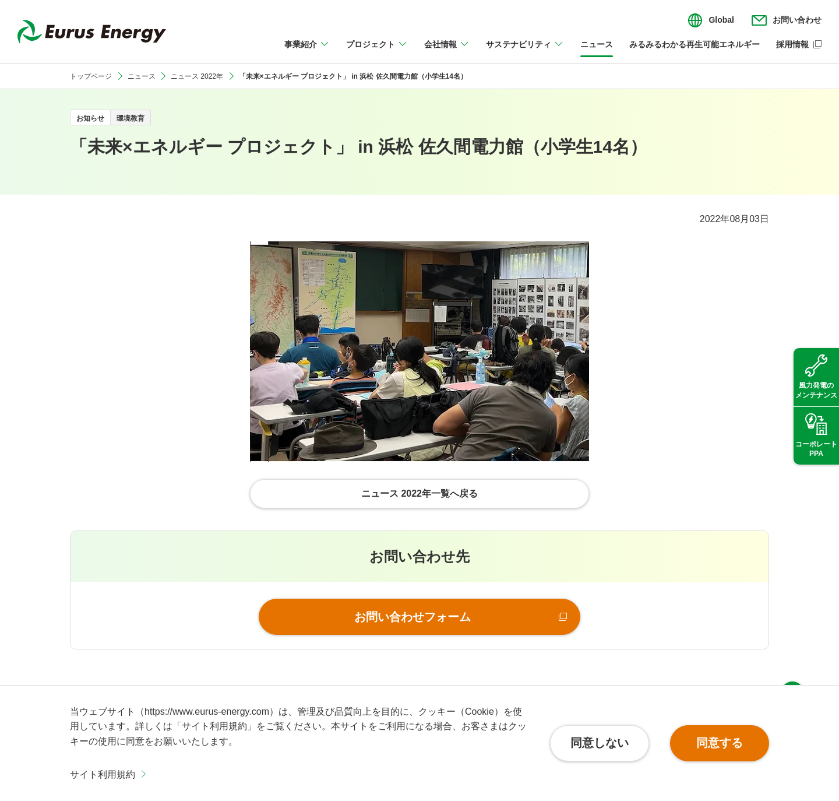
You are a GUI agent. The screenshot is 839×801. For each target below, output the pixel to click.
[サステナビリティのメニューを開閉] (525, 51)
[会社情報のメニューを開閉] (447, 51)
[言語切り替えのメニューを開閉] (711, 20)
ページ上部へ (792, 669)
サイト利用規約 (102, 774)
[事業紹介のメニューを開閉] (307, 51)
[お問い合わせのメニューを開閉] (787, 20)
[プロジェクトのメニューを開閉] (377, 51)
